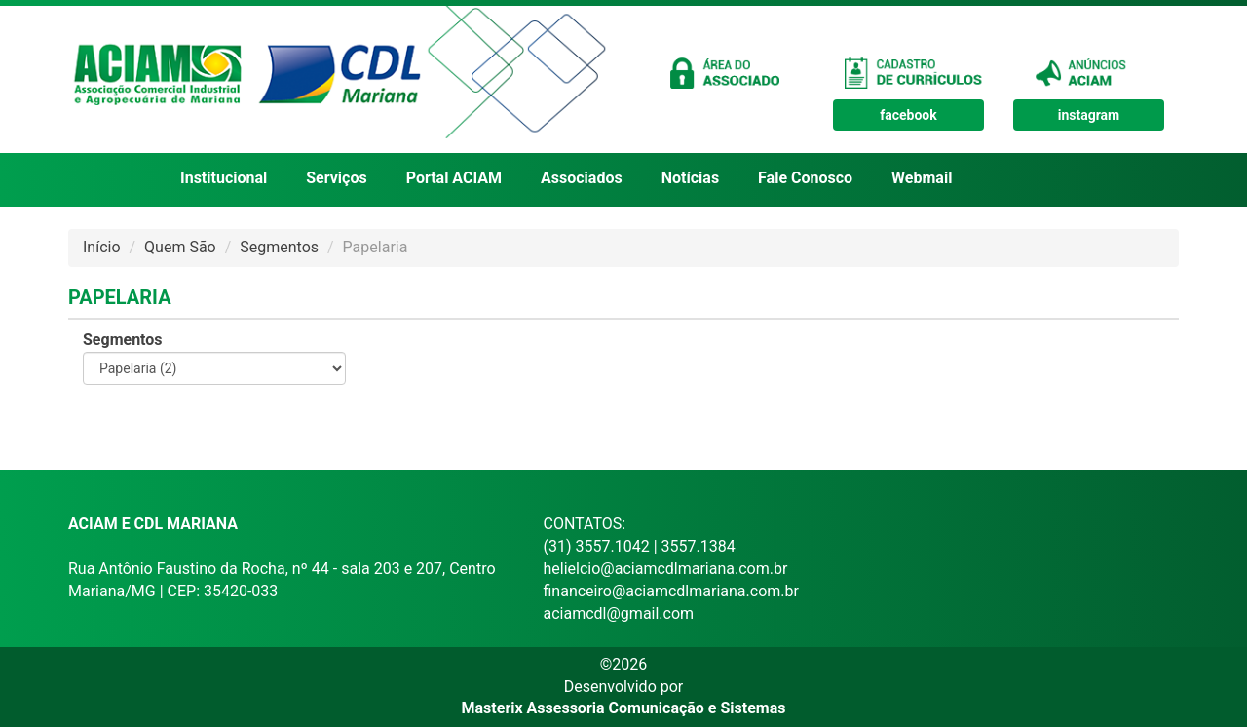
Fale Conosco (805, 178)
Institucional (223, 178)
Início (102, 247)
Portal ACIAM (454, 178)
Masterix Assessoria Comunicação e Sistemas (624, 708)
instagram (1089, 115)
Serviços (336, 178)
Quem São (180, 247)
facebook (908, 115)
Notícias (690, 178)
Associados (582, 178)
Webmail (921, 178)
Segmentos (279, 247)
